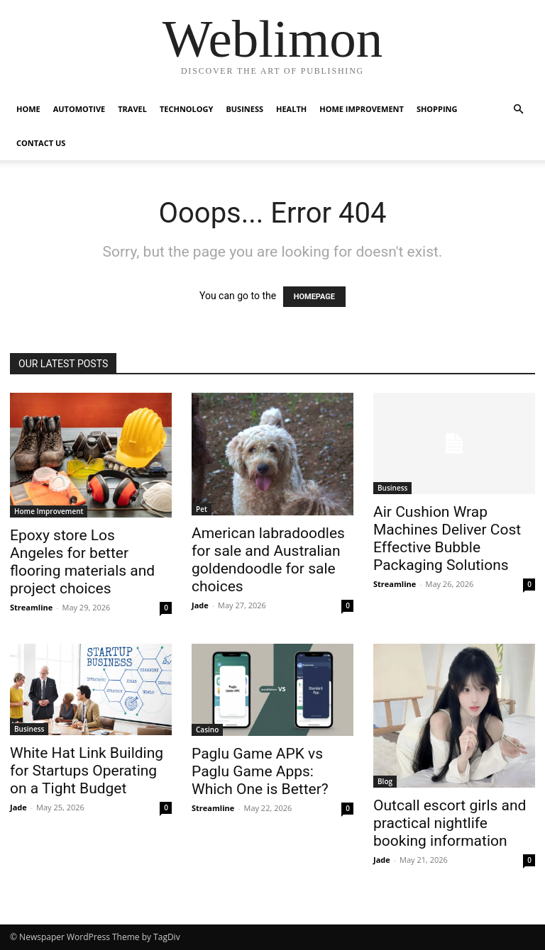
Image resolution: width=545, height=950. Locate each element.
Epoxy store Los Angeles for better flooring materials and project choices (82, 562)
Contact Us (40, 143)
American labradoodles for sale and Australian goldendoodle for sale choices (268, 560)
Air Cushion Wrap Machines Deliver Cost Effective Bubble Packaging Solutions (447, 538)
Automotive (79, 109)
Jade (200, 605)
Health (291, 109)
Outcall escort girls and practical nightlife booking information (449, 823)
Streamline (31, 607)
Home (28, 109)
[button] (518, 109)
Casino (207, 729)
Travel (132, 109)
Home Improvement (361, 109)
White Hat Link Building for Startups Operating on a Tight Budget (86, 770)
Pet (201, 509)
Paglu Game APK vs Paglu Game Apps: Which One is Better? (260, 771)
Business (244, 109)
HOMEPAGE (314, 296)
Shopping (437, 109)
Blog (385, 781)
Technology (186, 109)
